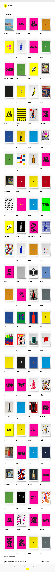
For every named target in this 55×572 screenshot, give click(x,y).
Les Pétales (6, 258)
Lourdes (5, 281)
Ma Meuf (41, 484)
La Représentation (7, 416)
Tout (17, 551)
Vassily (41, 439)
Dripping (41, 394)
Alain (29, 371)
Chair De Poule (18, 303)
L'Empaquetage (31, 168)
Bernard (17, 101)
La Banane (30, 101)
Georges (17, 439)
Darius (41, 281)
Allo (29, 529)
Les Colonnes (6, 213)
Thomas (41, 461)
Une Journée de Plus (7, 123)
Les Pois (17, 146)
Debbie (41, 191)
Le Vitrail (17, 236)
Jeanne (17, 281)
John (17, 416)
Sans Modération (7, 394)
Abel (41, 326)
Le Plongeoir (6, 33)
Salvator (41, 349)
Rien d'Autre (18, 33)
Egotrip (17, 213)
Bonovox (5, 506)
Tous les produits (48, 5)
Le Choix (29, 416)
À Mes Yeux (30, 439)
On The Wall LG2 (6, 484)
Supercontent (6, 236)
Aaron (29, 258)
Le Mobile (42, 258)
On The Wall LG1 (43, 78)
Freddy (17, 371)
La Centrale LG (18, 123)
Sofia (5, 168)
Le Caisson (30, 349)
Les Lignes (30, 281)
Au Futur (17, 461)
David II (17, 191)
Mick (29, 191)
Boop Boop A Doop (43, 416)
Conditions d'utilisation (45, 561)
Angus (41, 303)
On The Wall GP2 (7, 191)
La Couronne (18, 349)
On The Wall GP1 (43, 146)
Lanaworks (24, 569)
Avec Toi (29, 506)
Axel (5, 326)
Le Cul (17, 506)
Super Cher (30, 78)
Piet (17, 168)
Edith (5, 101)
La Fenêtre (30, 484)
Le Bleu (17, 258)
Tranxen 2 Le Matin (43, 213)
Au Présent (42, 529)
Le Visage (17, 484)
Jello (17, 78)
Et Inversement (6, 551)
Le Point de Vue (6, 461)
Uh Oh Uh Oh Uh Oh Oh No (8, 78)
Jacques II (30, 461)
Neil (41, 551)
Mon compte (43, 564)
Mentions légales (44, 562)
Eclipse (41, 168)
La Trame (42, 236)
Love (17, 326)
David (5, 303)
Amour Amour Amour (31, 236)
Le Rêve (29, 123)
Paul (41, 371)
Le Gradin (5, 349)
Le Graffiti (18, 529)
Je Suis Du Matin (43, 123)
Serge (29, 146)
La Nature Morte (31, 303)
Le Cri (41, 101)
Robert (29, 551)
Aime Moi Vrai (6, 529)
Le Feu (29, 326)
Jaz (4, 371)
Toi (16, 394)
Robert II (41, 33)
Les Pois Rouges (31, 394)
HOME (42, 5)
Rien (29, 33)
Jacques (29, 213)
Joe (4, 146)
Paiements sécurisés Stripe (45, 565)
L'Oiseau (41, 506)
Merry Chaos (6, 439)
